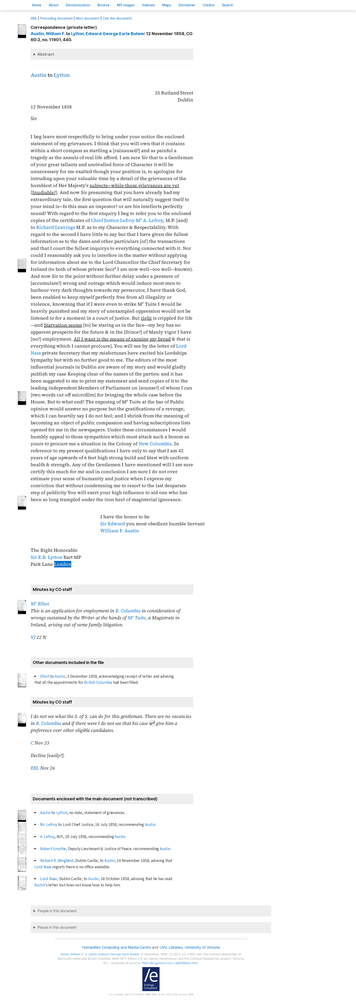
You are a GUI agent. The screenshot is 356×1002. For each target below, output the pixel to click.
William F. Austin (119, 530)
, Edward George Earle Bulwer (108, 33)
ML (34, 18)
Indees (148, 5)
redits (209, 5)
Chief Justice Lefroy (113, 220)
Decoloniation (78, 5)
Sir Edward (112, 523)
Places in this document (56, 927)
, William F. (48, 33)
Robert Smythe (53, 849)
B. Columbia (127, 610)
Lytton (62, 75)
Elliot (44, 676)
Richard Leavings (55, 227)
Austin (38, 75)
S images (126, 5)
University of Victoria (201, 947)
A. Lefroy (47, 837)
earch (227, 5)
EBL (35, 768)
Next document (88, 18)
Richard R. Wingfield (56, 861)
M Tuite (137, 617)
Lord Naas (42, 867)
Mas (166, 5)
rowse (104, 5)
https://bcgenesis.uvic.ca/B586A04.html (170, 963)
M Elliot (40, 603)
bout (54, 5)
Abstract (45, 54)
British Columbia (98, 682)
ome (36, 5)
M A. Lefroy (149, 220)
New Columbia (155, 443)
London (62, 564)
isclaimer (187, 5)
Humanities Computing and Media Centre (116, 947)
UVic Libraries (171, 947)
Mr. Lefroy (48, 825)
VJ (33, 637)
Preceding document (56, 18)
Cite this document (117, 18)
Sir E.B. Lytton (46, 557)
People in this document (57, 911)
